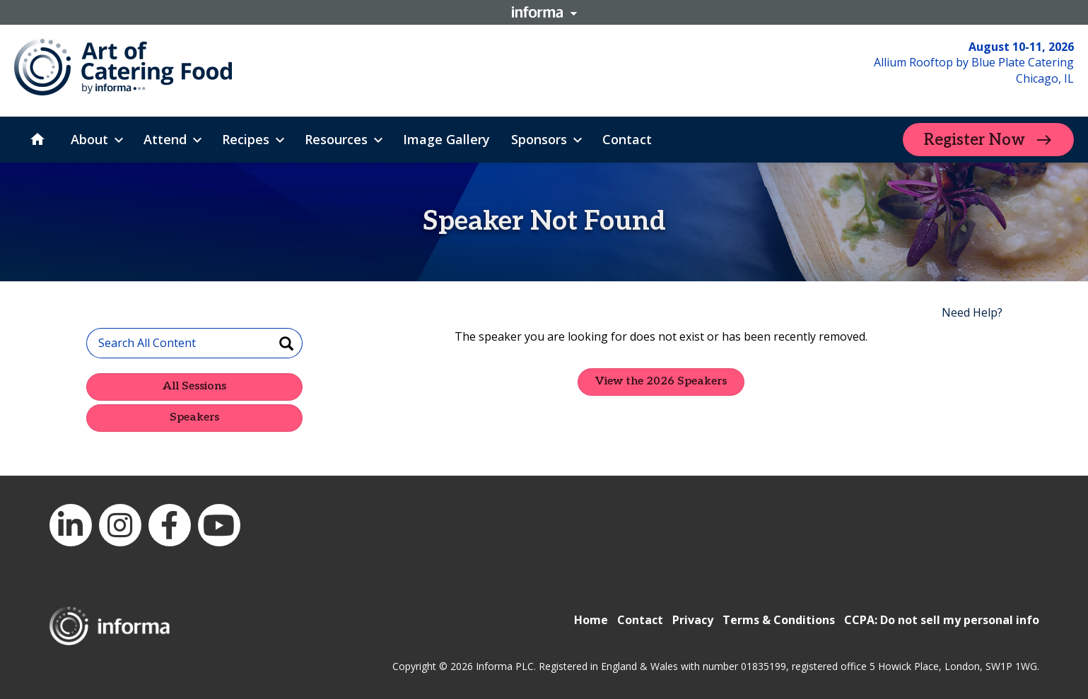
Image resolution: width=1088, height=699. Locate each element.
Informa (544, 12)
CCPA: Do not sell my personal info (941, 620)
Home (591, 620)
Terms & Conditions (779, 620)
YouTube (219, 525)
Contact (640, 620)
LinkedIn (70, 525)
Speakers (194, 417)
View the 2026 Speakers (661, 381)
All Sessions (194, 386)
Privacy (692, 620)
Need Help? (972, 312)
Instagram (120, 525)
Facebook (169, 525)
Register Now (974, 140)
